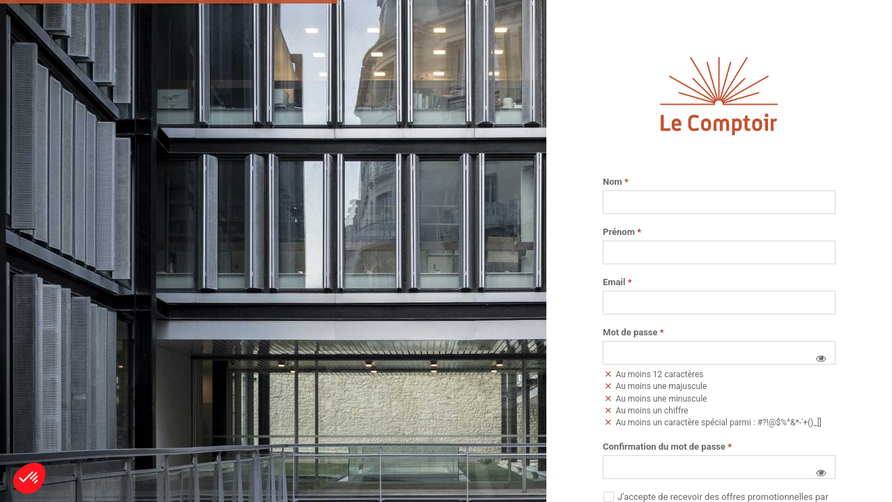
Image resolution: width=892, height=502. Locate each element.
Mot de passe (633, 332)
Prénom (622, 232)
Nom (616, 182)
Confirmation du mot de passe (667, 447)
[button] (821, 358)
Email (617, 282)
